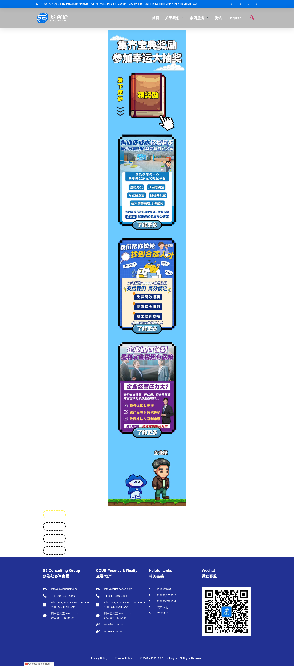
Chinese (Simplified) (38, 663)
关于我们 (174, 18)
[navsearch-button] (252, 18)
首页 (155, 18)
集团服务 (199, 18)
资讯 (218, 18)
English (235, 18)
